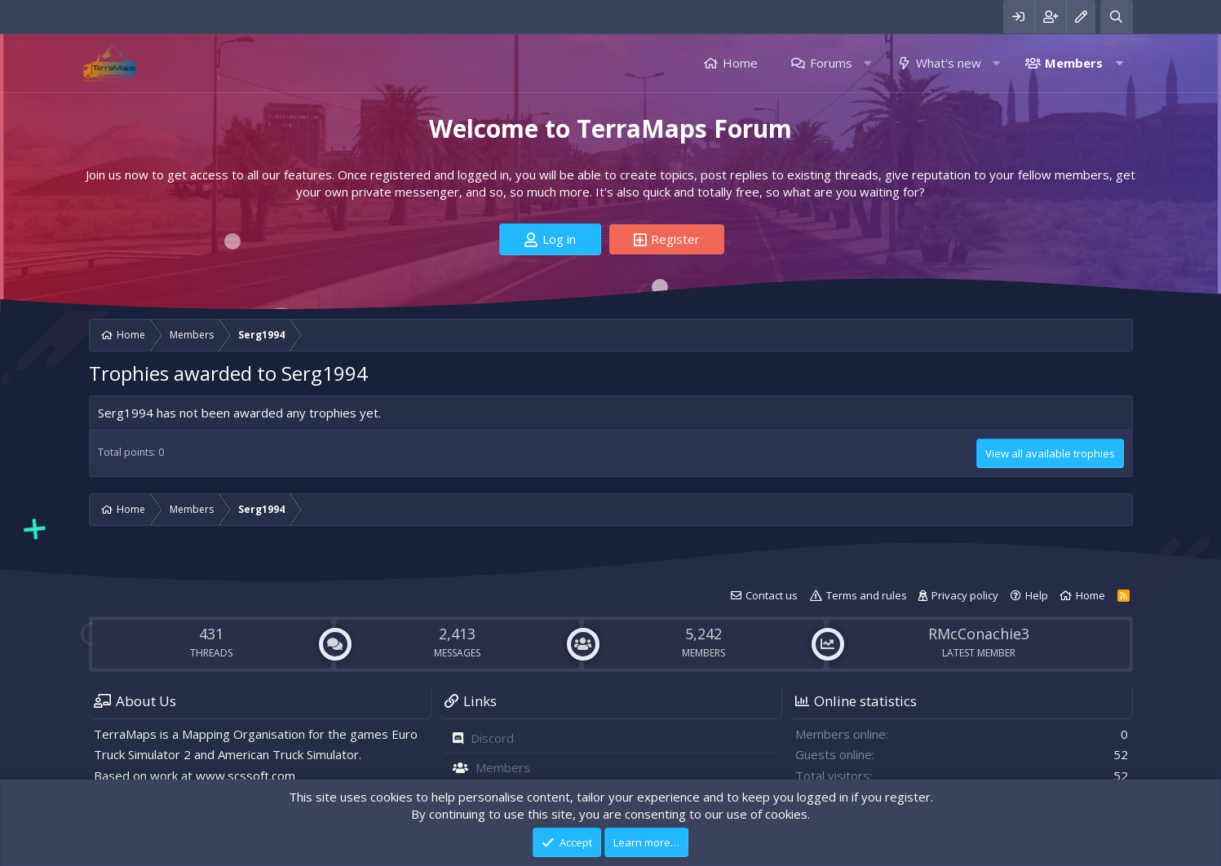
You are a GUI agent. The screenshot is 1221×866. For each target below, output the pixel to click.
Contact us (771, 595)
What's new (948, 63)
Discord (492, 738)
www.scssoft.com (245, 775)
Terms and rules (866, 595)
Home (740, 63)
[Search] (1116, 16)
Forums (831, 63)
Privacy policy (964, 595)
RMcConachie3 (978, 633)
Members (1074, 63)
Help (1036, 595)
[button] (867, 63)
